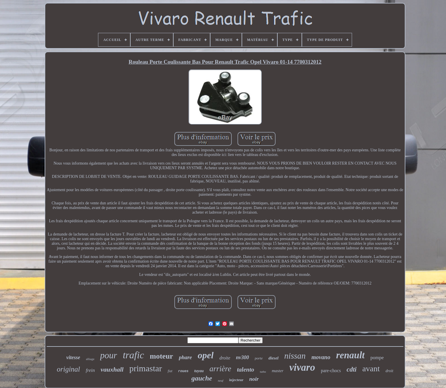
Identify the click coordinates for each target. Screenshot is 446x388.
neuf (220, 380)
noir (254, 379)
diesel (273, 358)
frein (90, 370)
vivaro (302, 367)
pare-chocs (331, 370)
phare (185, 357)
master (278, 370)
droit (389, 371)
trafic (133, 355)
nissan (295, 355)
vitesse (73, 357)
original (68, 369)
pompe (377, 357)
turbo (263, 371)
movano (320, 357)
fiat (170, 371)
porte (259, 358)
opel (206, 355)
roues (183, 371)
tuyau (199, 371)
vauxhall (112, 369)
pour (108, 355)
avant (371, 368)
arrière (221, 368)
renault (350, 355)
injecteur (236, 380)
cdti (352, 369)
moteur (161, 356)
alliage (90, 359)
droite (224, 357)
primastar (145, 368)
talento (245, 369)
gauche (201, 378)
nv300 (242, 357)
